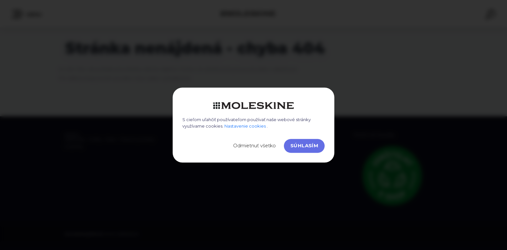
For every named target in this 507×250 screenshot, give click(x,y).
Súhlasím (304, 145)
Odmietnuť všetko (254, 146)
